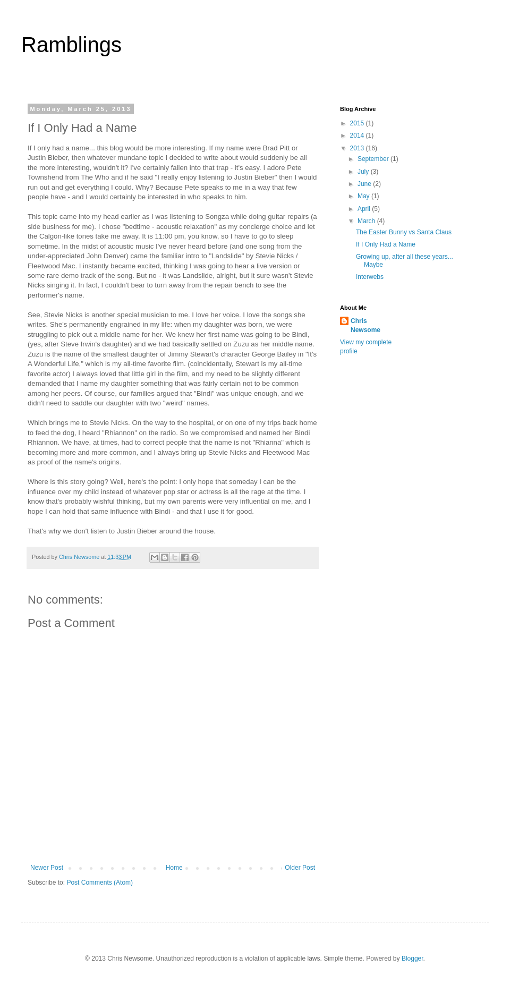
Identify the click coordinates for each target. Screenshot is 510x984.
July (364, 171)
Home (174, 867)
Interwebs (370, 277)
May (364, 196)
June (365, 184)
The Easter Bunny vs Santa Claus (404, 232)
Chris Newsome (365, 325)
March (367, 221)
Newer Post (46, 867)
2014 (358, 135)
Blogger (412, 958)
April (365, 209)
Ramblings (71, 44)
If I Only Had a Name (385, 244)
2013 (358, 148)
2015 (358, 123)
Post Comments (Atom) (99, 882)
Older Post (300, 867)
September (374, 159)
